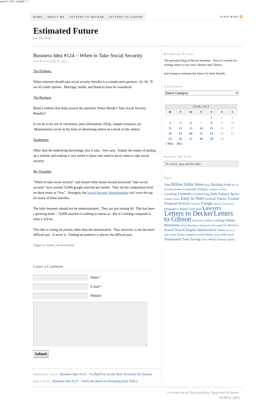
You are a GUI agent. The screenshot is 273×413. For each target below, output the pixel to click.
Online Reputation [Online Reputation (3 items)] (189, 225)
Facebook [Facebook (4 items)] (210, 198)
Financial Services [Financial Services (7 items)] (177, 203)
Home (37, 16)
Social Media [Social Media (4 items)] (205, 234)
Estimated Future (65, 31)
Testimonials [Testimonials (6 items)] (172, 239)
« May (169, 143)
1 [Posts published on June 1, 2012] (211, 117)
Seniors (50, 245)
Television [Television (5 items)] (227, 234)
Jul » (179, 143)
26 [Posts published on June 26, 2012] (180, 138)
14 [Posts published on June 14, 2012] (201, 128)
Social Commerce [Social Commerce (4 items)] (186, 234)
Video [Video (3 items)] (204, 239)
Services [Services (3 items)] (230, 230)
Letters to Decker (86, 16)
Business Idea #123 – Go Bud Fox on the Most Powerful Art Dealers (106, 374)
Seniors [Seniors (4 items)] (221, 230)
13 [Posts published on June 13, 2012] (190, 128)
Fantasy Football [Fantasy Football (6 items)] (228, 198)
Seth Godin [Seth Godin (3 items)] (170, 234)
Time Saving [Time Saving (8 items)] (191, 239)
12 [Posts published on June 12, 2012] (180, 128)
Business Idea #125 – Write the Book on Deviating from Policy (95, 381)
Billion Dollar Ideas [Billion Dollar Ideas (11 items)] (187, 184)
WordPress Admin (229, 397)
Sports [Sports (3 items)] (217, 234)
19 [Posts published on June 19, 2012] (180, 133)
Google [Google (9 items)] (207, 203)
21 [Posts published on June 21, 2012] (201, 133)
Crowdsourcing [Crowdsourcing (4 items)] (200, 194)
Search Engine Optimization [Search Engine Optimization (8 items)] (195, 230)
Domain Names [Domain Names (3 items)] (172, 199)
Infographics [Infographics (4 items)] (171, 209)
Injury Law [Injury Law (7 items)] (187, 209)
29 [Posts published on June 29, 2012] (211, 138)
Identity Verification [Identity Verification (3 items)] (223, 203)
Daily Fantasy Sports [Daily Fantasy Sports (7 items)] (224, 194)
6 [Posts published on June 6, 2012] (191, 123)
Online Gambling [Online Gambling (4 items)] (214, 220)
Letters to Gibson (126, 16)
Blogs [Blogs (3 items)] (207, 184)
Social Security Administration (108, 192)
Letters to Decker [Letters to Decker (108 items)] (188, 213)
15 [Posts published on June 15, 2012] (211, 128)
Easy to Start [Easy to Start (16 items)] (192, 198)
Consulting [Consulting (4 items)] (170, 194)
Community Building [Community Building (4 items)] (195, 189)
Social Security (65, 245)
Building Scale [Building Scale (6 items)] (221, 184)
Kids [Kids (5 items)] (199, 209)
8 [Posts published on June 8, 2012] (211, 123)
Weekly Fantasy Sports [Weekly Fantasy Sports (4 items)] (221, 239)
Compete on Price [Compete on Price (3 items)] (217, 189)
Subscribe (229, 16)
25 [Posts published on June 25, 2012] (170, 138)
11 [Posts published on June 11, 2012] (170, 128)
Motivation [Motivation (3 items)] (197, 220)
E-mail (96, 286)
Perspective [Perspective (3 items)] (206, 225)
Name (96, 277)
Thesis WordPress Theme (204, 392)
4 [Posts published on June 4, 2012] (170, 123)
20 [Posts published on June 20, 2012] (190, 133)
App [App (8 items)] (167, 184)
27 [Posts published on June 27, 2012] (190, 138)
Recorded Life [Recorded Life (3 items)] (219, 225)
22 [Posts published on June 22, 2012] (211, 133)
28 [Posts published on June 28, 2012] (201, 138)
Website (96, 296)
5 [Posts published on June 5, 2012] (180, 123)
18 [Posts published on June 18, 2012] (170, 133)
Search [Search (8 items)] (169, 230)
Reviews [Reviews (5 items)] (233, 225)
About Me (56, 16)
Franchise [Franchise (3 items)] (195, 203)
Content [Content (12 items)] (184, 193)
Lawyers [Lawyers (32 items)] (211, 208)
